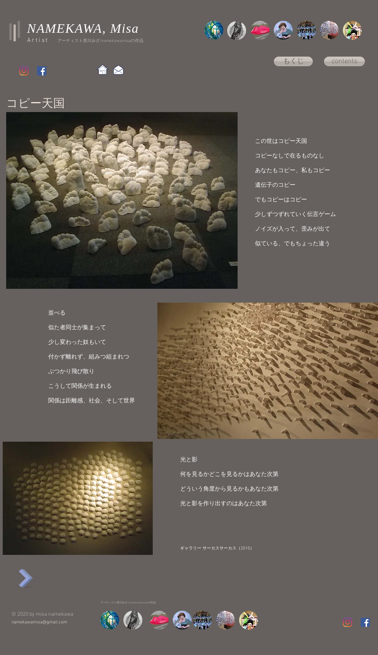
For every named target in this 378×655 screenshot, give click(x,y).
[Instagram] (24, 70)
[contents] (344, 61)
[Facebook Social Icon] (41, 70)
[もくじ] (293, 61)
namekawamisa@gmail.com (39, 622)
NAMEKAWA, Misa (83, 28)
